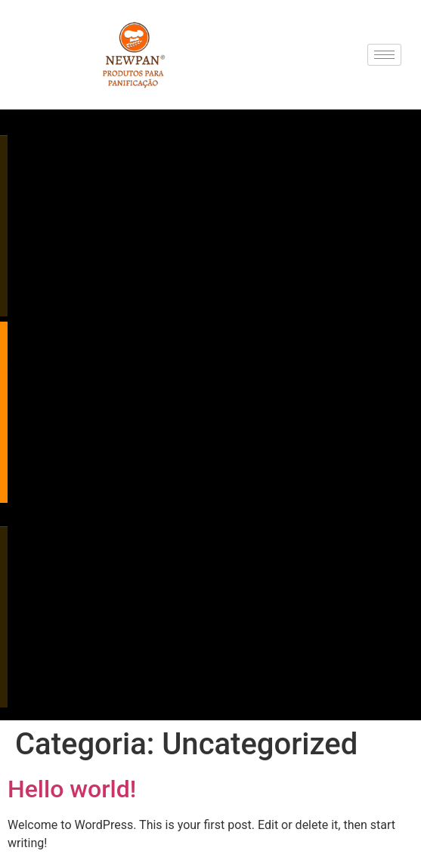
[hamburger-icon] (384, 55)
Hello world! (72, 789)
